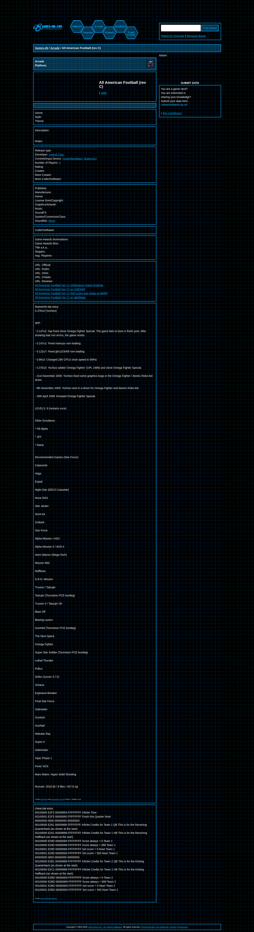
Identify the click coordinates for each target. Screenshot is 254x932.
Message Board (196, 36)
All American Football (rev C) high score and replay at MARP (71, 293)
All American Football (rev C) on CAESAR (60, 289)
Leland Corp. (56, 154)
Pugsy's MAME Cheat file (48, 898)
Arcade (54, 48)
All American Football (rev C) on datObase (60, 297)
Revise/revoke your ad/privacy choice (159, 927)
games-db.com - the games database (105, 927)
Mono (52, 220)
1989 (104, 92)
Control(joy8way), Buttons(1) (79, 158)
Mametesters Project (58, 799)
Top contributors (172, 113)
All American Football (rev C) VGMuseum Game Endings (69, 285)
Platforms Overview (172, 36)
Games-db (41, 48)
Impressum (183, 927)
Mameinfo (43, 799)
